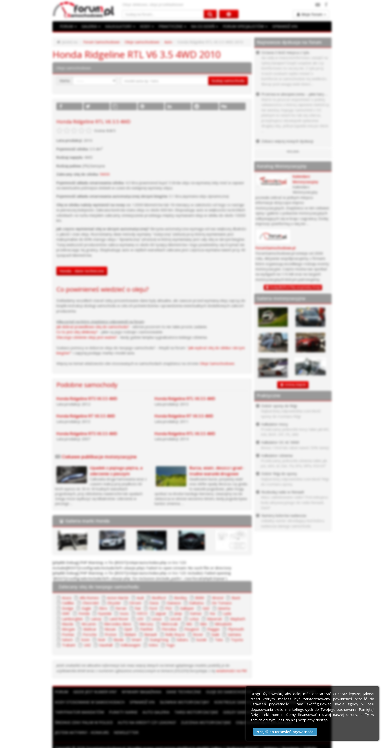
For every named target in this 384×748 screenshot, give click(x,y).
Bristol (217, 597)
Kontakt (110, 742)
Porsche (90, 634)
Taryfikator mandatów (79, 712)
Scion (85, 639)
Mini (203, 623)
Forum (61, 691)
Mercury (146, 623)
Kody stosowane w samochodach (89, 701)
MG (189, 623)
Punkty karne (121, 712)
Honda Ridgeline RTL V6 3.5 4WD (185, 398)
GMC (66, 613)
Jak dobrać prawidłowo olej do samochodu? (92, 326)
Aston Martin (118, 597)
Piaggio (213, 629)
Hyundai (104, 613)
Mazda (67, 623)
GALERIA (90, 26)
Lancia (96, 618)
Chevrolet (91, 602)
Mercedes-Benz (117, 623)
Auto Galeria (153, 712)
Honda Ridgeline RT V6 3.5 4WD (85, 416)
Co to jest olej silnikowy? (77, 331)
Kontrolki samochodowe (236, 701)
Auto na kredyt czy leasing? (83, 722)
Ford (153, 608)
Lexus (157, 618)
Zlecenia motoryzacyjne (141, 722)
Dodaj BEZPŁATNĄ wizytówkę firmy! (295, 287)
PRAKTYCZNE (170, 26)
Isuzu (124, 613)
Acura (66, 597)
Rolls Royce (175, 634)
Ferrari (121, 608)
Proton (111, 634)
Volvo (153, 644)
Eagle (86, 608)
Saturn (67, 639)
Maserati (214, 618)
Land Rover (119, 618)
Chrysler (114, 602)
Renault (150, 634)
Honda (84, 613)
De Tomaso (222, 602)
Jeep (178, 613)
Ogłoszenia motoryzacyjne (197, 722)
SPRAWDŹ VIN (281, 26)
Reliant (130, 634)
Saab (215, 634)
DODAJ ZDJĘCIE (295, 385)
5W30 (105, 174)
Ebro (103, 608)
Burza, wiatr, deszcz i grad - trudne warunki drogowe (216, 470)
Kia (212, 613)
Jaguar (161, 613)
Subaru (182, 639)
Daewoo (174, 602)
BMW (199, 597)
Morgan (68, 629)
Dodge (67, 608)
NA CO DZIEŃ (202, 26)
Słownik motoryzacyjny (181, 701)
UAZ (87, 644)
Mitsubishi (223, 623)
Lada (227, 613)
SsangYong (159, 639)
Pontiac (68, 634)
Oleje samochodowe (142, 41)
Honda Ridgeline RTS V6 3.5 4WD (86, 398)
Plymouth (236, 629)
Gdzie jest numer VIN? (94, 691)
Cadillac (68, 602)
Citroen (135, 602)
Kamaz (196, 613)
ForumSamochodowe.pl (275, 248)
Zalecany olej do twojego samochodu (99, 587)
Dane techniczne (180, 691)
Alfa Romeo (89, 597)
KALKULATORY (119, 26)
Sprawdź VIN (140, 701)
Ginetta (224, 608)
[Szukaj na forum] (163, 14)
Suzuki (201, 639)
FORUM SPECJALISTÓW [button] (242, 26)
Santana (234, 634)
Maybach (237, 618)
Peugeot (191, 629)
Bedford (159, 597)
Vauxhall (105, 644)
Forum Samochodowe (101, 41)
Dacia (153, 602)
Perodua (169, 629)
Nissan (110, 629)
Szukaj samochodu (228, 80)
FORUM (68, 26)
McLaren (89, 623)
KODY (146, 26)
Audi (140, 597)
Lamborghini (72, 618)
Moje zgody (89, 742)
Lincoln (175, 618)
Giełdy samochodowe (241, 712)
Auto (168, 41)
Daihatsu (196, 602)
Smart (137, 639)
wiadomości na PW (231, 670)
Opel (128, 629)
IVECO (142, 613)
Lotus (194, 618)
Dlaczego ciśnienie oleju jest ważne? (86, 337)
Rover (198, 634)
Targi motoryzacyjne (192, 712)
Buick (236, 597)
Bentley (180, 597)
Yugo (170, 644)
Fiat (138, 608)
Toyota (237, 639)
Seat (101, 639)
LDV (140, 618)
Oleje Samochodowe (217, 363)
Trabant (68, 644)
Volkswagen (130, 644)
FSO (168, 608)
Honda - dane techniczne (82, 270)
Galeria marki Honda (87, 521)
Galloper (187, 608)
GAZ (206, 608)
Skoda (118, 639)
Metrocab (169, 623)
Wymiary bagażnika (139, 691)
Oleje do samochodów (225, 691)
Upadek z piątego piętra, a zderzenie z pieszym (116, 470)
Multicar (89, 629)
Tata (219, 639)
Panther (147, 629)
